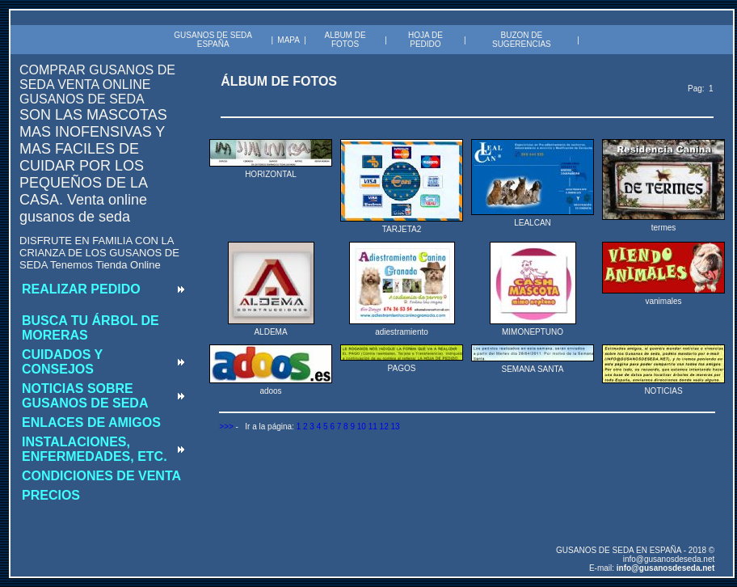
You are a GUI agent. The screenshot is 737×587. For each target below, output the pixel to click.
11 (372, 426)
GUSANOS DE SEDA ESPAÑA (213, 40)
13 (394, 426)
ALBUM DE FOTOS (344, 40)
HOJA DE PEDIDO (425, 40)
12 (384, 426)
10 (361, 426)
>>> (226, 426)
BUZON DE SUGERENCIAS (521, 40)
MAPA (288, 40)
